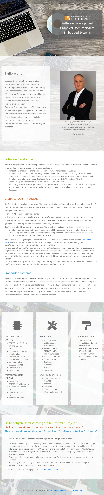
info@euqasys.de (51, 469)
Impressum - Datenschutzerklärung (66, 490)
